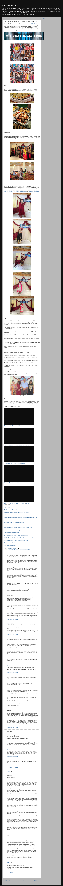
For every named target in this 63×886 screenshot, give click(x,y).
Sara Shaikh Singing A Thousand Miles (12, 463)
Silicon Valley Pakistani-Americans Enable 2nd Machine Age (16, 512)
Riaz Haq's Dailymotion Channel (10, 542)
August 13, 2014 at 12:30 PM (12, 619)
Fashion (10, 549)
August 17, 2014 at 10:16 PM (12, 767)
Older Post (37, 880)
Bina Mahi (18, 191)
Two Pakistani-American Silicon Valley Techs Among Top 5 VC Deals (18, 527)
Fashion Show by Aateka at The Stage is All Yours (14, 445)
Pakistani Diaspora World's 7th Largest (12, 514)
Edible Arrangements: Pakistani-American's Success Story (16, 540)
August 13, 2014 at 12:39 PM (12, 756)
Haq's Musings (9, 5)
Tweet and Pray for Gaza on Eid (10, 509)
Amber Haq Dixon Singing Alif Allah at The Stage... (14, 503)
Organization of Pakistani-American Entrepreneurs (14, 519)
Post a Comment (9, 875)
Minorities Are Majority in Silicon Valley (12, 532)
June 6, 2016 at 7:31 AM (11, 872)
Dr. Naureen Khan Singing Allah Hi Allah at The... (14, 482)
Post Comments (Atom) (13, 882)
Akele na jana (23, 191)
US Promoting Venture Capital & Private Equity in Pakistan (16, 535)
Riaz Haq (8, 623)
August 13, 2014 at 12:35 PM (12, 706)
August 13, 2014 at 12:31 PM (12, 634)
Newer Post (7, 880)
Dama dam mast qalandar (33, 191)
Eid (14, 88)
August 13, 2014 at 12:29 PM (12, 591)
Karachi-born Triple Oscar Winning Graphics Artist (14, 522)
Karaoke (13, 549)
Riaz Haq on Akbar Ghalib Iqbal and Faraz (12, 425)
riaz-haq (24, 425)
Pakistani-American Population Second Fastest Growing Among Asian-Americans (20, 517)
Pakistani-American (19, 549)
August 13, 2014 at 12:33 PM (12, 672)
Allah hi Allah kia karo (11, 191)
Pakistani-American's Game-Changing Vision (13, 530)
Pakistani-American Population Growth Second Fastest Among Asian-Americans (20, 537)
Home (22, 880)
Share (44, 18)
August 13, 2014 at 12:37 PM (12, 727)
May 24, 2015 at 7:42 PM (11, 858)
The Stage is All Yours (17, 25)
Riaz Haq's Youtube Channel (10, 545)
